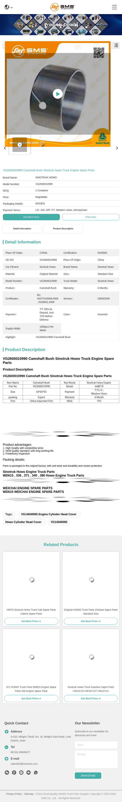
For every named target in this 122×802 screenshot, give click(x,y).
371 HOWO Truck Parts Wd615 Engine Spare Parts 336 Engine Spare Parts (31, 689)
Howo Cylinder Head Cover (23, 522)
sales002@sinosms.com (24, 763)
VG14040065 (59, 522)
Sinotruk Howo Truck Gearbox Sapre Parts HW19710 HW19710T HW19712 (90, 689)
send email (88, 775)
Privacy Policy (13, 793)
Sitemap (28, 793)
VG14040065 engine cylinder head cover (48, 514)
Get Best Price (31, 217)
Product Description (63, 228)
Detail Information (22, 228)
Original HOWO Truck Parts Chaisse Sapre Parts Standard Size (91, 611)
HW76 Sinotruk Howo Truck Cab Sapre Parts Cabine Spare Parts (31, 611)
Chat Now (90, 217)
